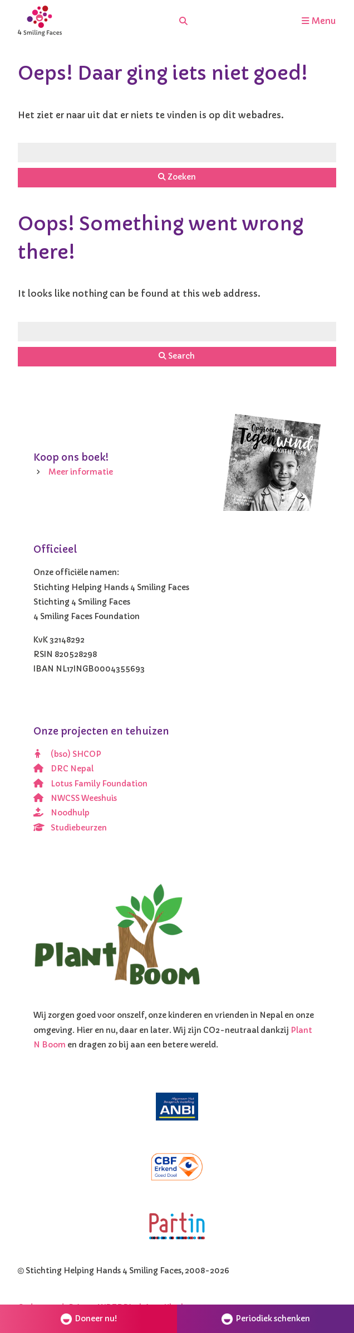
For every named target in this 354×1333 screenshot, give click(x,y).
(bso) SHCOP (67, 754)
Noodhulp (61, 813)
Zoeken (177, 177)
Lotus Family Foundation (90, 784)
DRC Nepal (63, 769)
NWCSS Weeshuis (75, 798)
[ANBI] (177, 1106)
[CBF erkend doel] (177, 1167)
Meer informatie (80, 472)
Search (177, 356)
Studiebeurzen (70, 828)
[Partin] (177, 1226)
